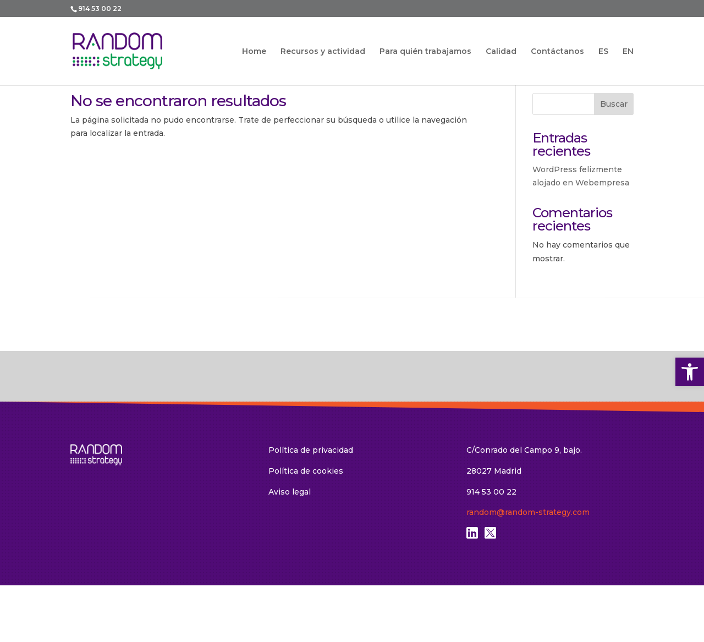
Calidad (501, 51)
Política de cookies (305, 471)
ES (603, 51)
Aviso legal (289, 492)
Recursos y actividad (322, 51)
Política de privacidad (310, 450)
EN (628, 51)
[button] (689, 372)
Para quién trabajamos (425, 51)
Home (254, 51)
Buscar (614, 104)
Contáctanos (557, 51)
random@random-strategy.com (528, 512)
